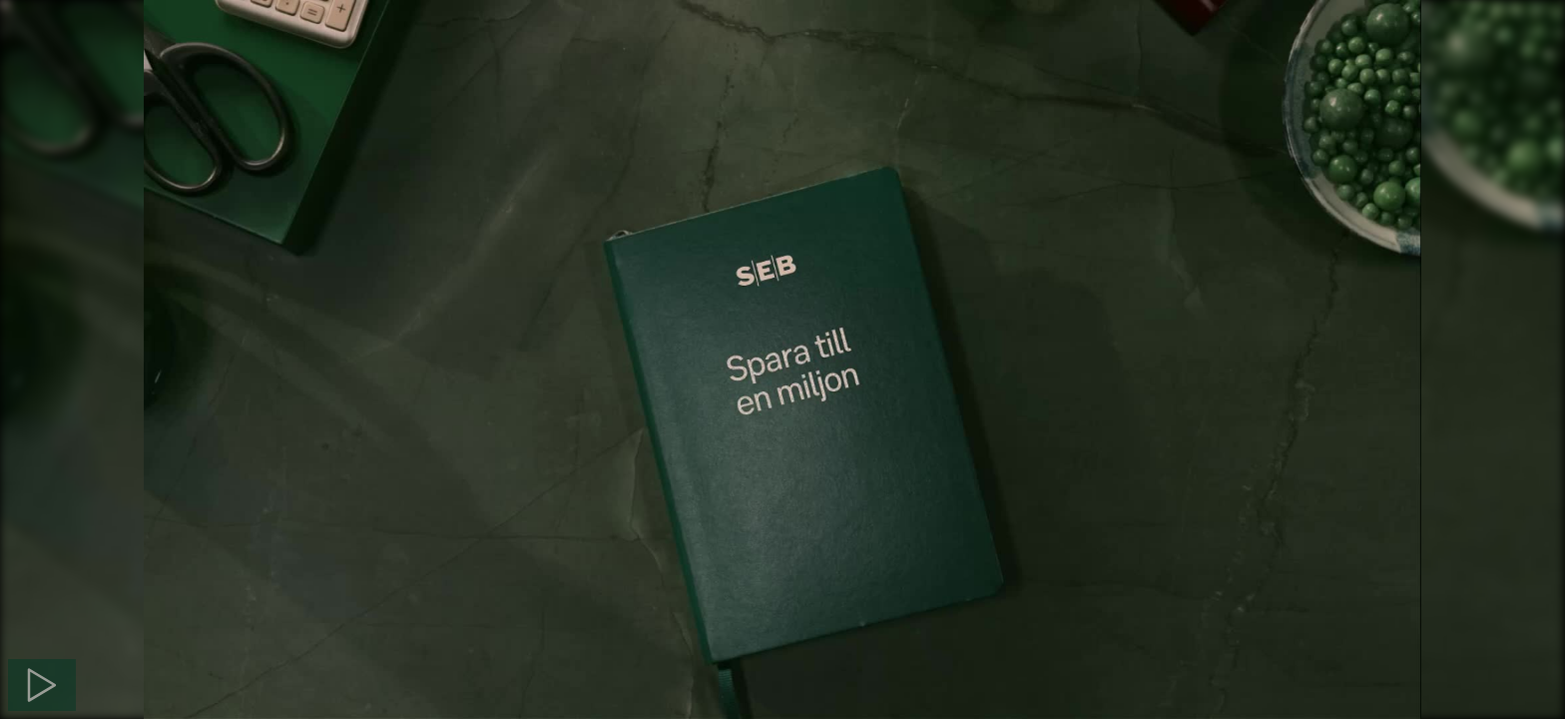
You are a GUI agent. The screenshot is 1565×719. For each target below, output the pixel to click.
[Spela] (42, 685)
